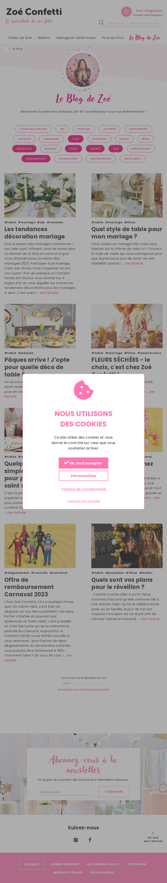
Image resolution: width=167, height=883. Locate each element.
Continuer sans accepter (83, 501)
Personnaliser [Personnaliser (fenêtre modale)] (83, 475)
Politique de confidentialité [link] (83, 489)
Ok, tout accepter (83, 463)
